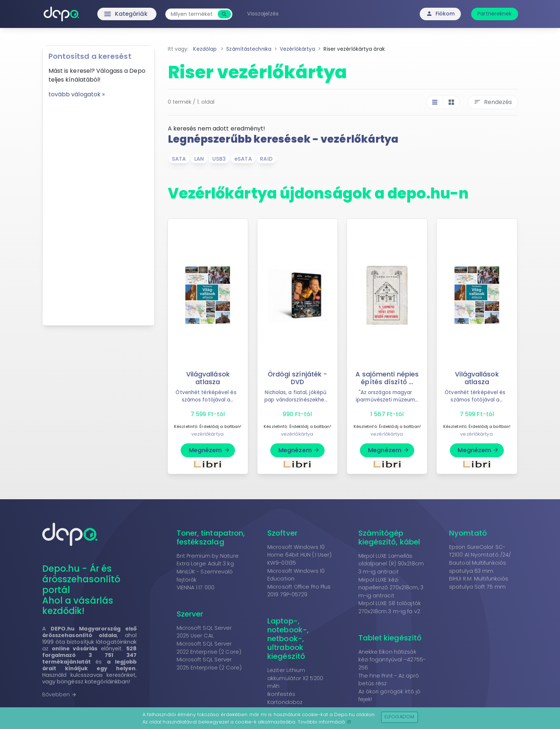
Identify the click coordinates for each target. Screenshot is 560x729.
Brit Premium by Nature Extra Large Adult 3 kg (208, 560)
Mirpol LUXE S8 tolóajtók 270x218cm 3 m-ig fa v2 (389, 607)
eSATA (243, 158)
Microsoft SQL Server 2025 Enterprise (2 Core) (209, 663)
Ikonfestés (281, 694)
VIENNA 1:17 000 (196, 587)
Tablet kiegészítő (390, 638)
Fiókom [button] (440, 13)
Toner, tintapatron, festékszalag (211, 537)
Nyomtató (468, 533)
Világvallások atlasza (208, 378)
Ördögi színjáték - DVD (297, 378)
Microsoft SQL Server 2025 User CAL (204, 632)
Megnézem (209, 450)
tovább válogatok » (76, 94)
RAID (266, 158)
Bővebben (59, 694)
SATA (179, 158)
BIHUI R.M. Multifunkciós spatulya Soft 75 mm (478, 582)
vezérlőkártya (207, 434)
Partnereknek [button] (494, 13)
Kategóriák (111, 14)
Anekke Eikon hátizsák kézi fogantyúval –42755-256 (392, 659)
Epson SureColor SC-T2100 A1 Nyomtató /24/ (480, 551)
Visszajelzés (264, 13)
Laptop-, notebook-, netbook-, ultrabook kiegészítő (288, 638)
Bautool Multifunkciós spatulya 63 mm (477, 567)
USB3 (219, 158)
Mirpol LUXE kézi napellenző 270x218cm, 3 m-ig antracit (390, 587)
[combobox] (194, 14)
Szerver (190, 614)
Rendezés (493, 102)
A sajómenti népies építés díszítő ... (387, 378)
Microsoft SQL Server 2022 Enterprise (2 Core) (209, 647)
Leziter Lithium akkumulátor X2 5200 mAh (295, 678)
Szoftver (282, 533)
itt (349, 721)
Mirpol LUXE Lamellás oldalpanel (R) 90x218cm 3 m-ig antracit (391, 563)
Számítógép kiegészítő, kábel (389, 537)
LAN (199, 158)
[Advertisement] (98, 209)
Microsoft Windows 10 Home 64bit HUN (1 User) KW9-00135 (299, 555)
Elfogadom (399, 716)
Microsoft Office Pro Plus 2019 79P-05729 (299, 590)
